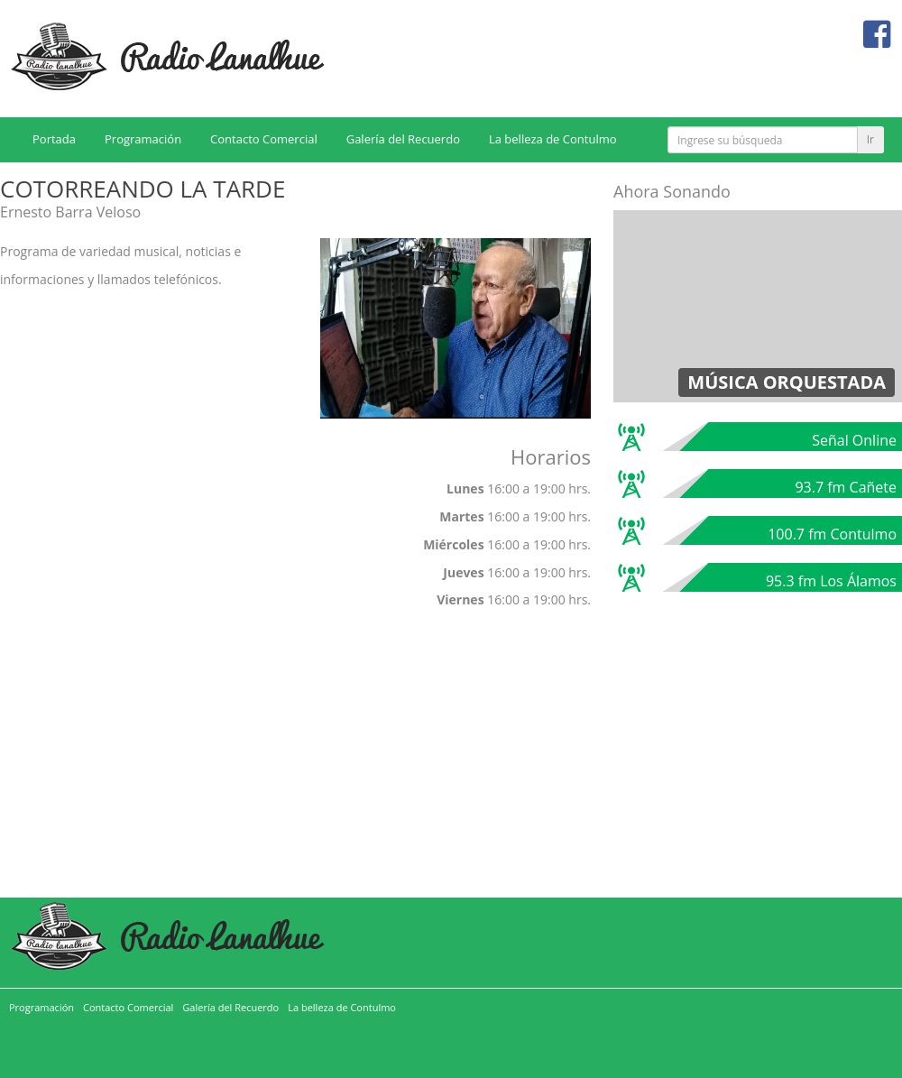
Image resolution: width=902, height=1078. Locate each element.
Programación (143, 139)
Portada (54, 139)
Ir (870, 139)
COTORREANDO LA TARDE (142, 188)
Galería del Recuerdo (403, 139)
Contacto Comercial (264, 139)
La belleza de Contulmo (553, 139)
